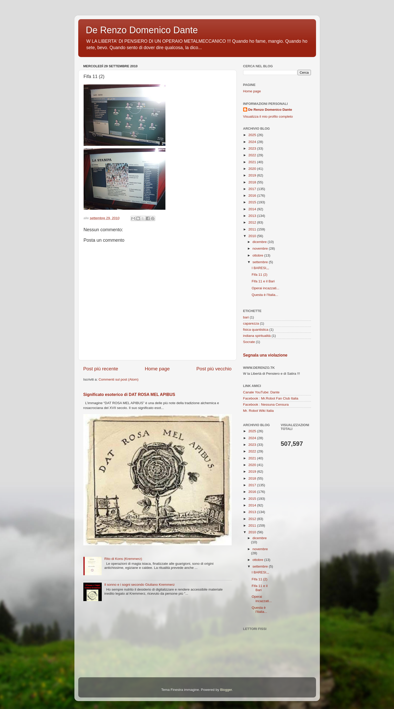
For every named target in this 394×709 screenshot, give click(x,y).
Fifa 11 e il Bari (263, 281)
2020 (252, 169)
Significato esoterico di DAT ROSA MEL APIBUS (129, 394)
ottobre (258, 255)
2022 (252, 155)
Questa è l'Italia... (265, 295)
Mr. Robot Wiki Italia (258, 411)
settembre (261, 262)
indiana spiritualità (257, 336)
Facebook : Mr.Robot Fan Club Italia (270, 398)
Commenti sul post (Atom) (119, 379)
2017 (252, 189)
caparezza (251, 323)
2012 (252, 222)
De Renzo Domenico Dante (142, 30)
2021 (252, 162)
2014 (252, 209)
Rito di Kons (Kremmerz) (123, 559)
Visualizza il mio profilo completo (268, 116)
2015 (252, 202)
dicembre (260, 242)
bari (246, 317)
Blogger (226, 690)
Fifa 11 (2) (259, 274)
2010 (252, 236)
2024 (252, 142)
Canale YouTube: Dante (261, 392)
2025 (252, 135)
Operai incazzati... (265, 288)
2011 (252, 229)
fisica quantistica (255, 329)
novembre (261, 248)
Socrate (249, 342)
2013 (252, 216)
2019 (252, 175)
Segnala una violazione (265, 355)
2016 (252, 195)
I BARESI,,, (260, 268)
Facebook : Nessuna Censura (266, 404)
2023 (252, 148)
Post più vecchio (214, 368)
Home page (157, 368)
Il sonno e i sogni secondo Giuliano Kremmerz (139, 584)
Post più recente (100, 368)
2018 (252, 182)
